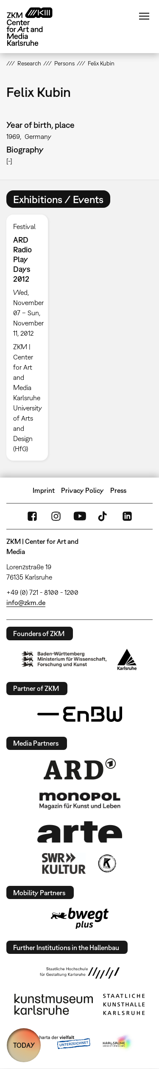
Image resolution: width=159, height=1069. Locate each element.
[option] (30, 338)
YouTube (79, 516)
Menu (144, 16)
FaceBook (32, 516)
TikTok (103, 516)
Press (118, 490)
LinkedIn (127, 516)
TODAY (24, 1045)
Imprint (44, 490)
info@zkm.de (25, 602)
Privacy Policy (82, 490)
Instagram (55, 516)
